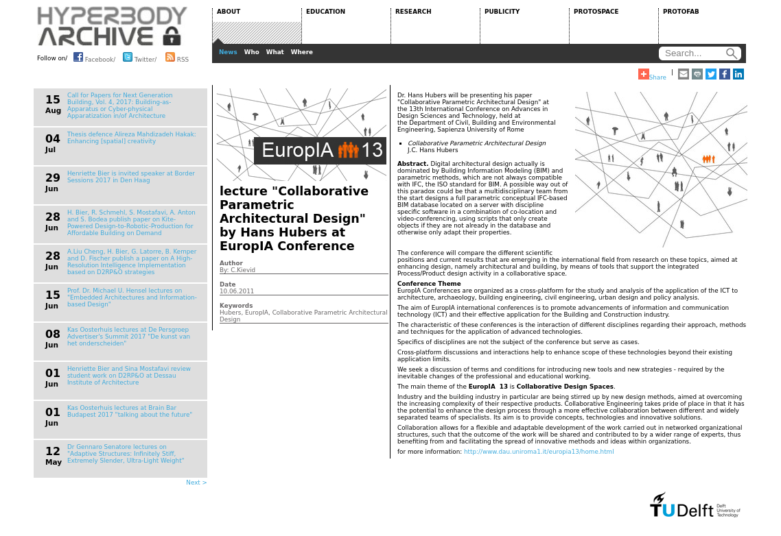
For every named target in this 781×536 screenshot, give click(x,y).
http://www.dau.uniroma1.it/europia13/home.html (539, 451)
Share (652, 75)
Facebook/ (94, 57)
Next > (196, 482)
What (275, 52)
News (228, 52)
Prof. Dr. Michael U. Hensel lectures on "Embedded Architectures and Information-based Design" (132, 297)
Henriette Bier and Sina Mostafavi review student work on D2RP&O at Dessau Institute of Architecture (129, 375)
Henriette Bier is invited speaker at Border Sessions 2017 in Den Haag (131, 177)
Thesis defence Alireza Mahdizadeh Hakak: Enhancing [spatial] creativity (131, 138)
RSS (177, 57)
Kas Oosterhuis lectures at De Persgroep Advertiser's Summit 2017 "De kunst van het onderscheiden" (128, 336)
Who (251, 52)
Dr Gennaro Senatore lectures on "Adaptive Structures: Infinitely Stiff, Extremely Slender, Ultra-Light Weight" (126, 453)
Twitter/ (139, 57)
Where (302, 52)
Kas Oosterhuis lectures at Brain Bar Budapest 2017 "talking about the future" (129, 411)
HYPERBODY (112, 26)
